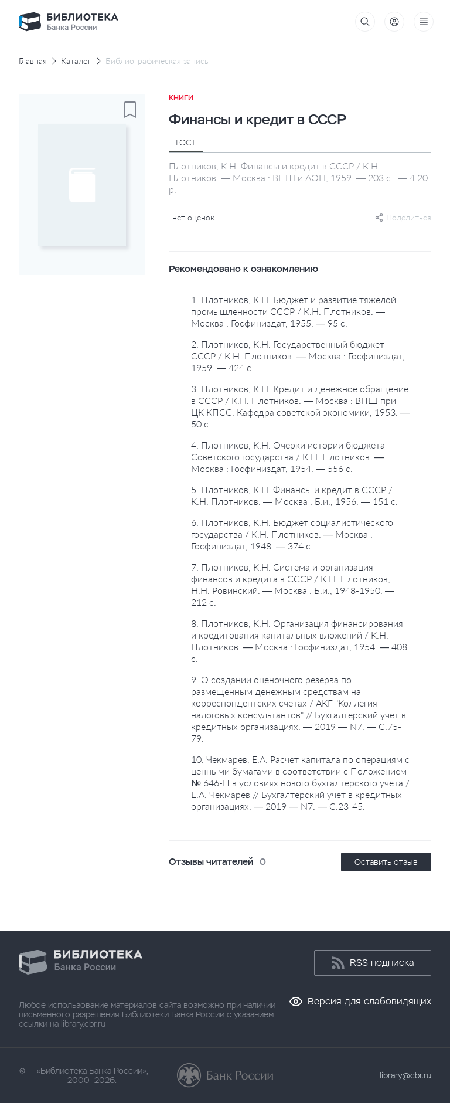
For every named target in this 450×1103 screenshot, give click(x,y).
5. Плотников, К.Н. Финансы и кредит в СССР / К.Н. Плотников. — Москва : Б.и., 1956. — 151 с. (294, 495)
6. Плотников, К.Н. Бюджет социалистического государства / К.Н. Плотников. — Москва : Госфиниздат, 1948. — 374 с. (292, 534)
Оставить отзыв (386, 862)
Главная (33, 61)
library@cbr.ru (405, 1075)
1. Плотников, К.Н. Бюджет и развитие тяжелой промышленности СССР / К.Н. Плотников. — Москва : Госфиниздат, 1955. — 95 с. (293, 311)
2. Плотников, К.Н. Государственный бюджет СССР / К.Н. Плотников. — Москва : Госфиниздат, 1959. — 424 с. (298, 355)
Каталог (76, 61)
